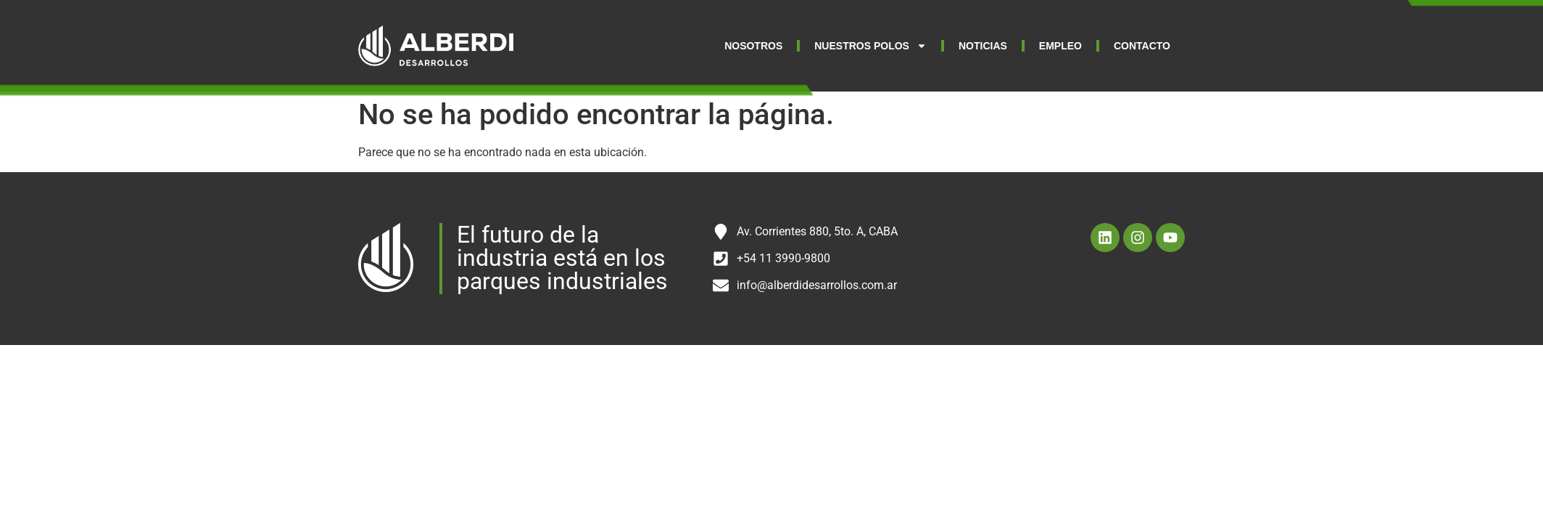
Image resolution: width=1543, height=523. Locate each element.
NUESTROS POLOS (870, 45)
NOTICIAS (983, 46)
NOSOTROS (753, 46)
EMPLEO (1060, 46)
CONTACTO (1142, 46)
